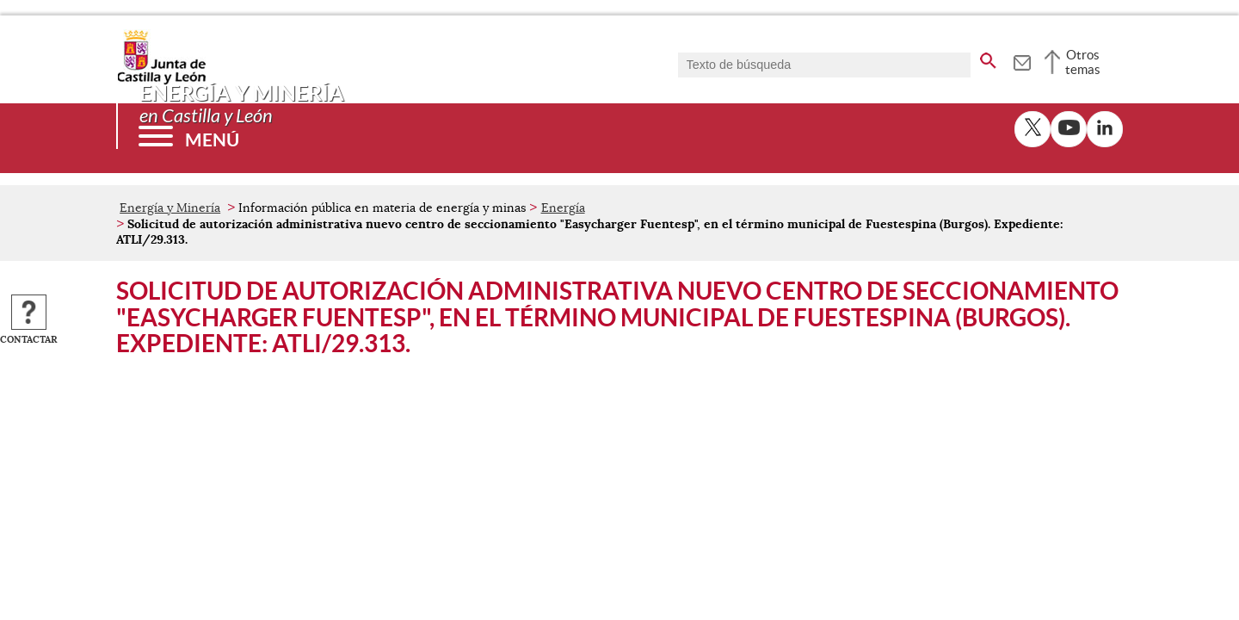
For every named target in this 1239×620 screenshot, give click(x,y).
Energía (563, 207)
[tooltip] (1021, 60)
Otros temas (1082, 62)
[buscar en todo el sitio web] (988, 57)
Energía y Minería (170, 207)
